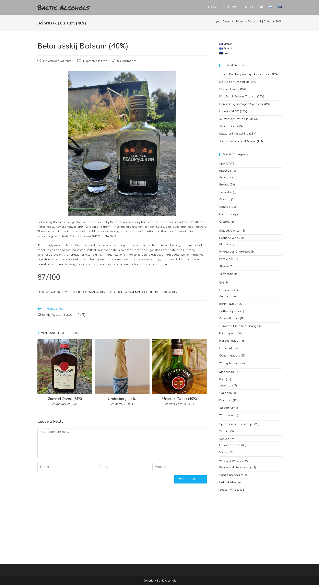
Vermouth (226, 274)
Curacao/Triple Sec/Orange (238, 326)
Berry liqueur (228, 303)
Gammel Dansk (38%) (65, 399)
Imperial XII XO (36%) (233, 111)
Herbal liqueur (229, 340)
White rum (226, 415)
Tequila (224, 431)
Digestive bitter (95, 61)
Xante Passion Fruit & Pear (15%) (241, 141)
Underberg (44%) (122, 399)
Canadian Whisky (231, 475)
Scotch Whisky (229, 489)
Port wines (226, 259)
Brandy (224, 184)
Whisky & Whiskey (231, 461)
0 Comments (127, 61)
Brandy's (225, 171)
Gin (221, 282)
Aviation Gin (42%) (231, 126)
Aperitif (224, 163)
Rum (222, 379)
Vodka (223, 452)
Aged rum (226, 385)
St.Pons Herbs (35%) (233, 89)
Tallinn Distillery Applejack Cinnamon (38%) (248, 74)
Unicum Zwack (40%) (179, 399)
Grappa (224, 221)
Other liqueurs (229, 355)
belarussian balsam (92, 292)
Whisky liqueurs (230, 363)
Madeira (225, 244)
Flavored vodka (229, 445)
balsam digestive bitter (61, 292)
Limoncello (227, 348)
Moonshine (227, 372)
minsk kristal (144, 292)
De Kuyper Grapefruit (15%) (237, 82)
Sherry (224, 266)
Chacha (224, 199)
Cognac (224, 206)
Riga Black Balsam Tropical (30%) (241, 96)
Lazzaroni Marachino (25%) (237, 133)
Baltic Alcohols (63, 7)
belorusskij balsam (120, 292)
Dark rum (225, 400)
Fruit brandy (227, 214)
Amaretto (226, 296)
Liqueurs (225, 290)
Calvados (225, 192)
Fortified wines (229, 238)
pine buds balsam (166, 292)
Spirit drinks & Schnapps (236, 424)
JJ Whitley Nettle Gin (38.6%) (239, 119)
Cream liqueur (229, 318)
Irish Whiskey (228, 482)
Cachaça (225, 393)
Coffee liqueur (229, 311)
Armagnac (226, 177)
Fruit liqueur (228, 333)
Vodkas (224, 439)
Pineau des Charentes (234, 251)
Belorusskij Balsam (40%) (265, 21)
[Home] (217, 21)
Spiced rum (227, 407)
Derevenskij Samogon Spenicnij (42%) (245, 104)
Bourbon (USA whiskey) (235, 467)
